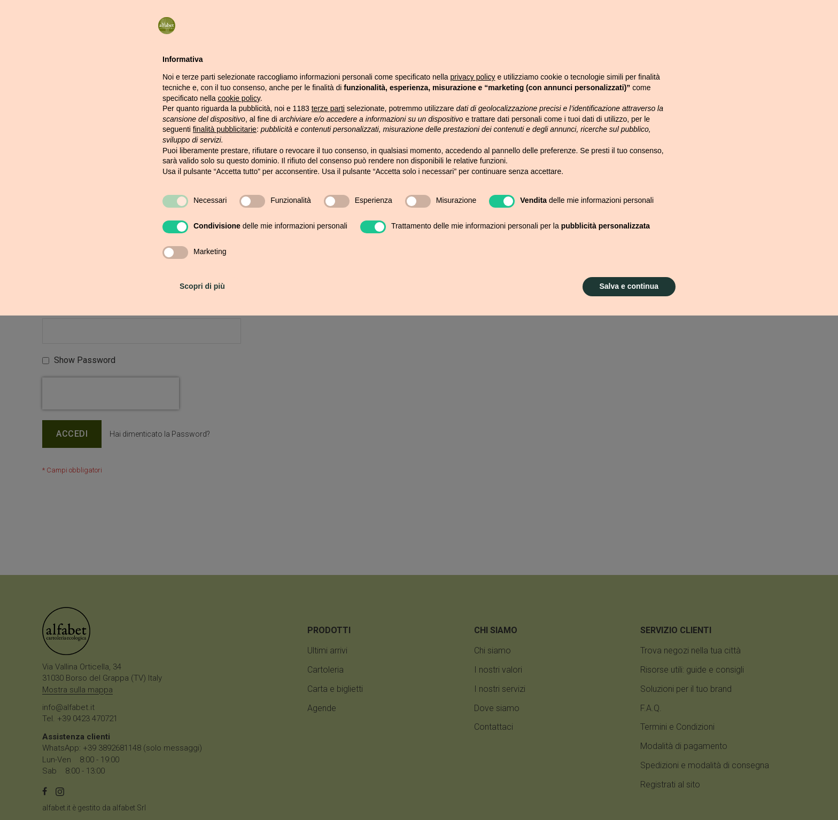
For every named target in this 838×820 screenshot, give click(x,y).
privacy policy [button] (473, 581)
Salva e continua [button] (629, 790)
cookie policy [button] (239, 602)
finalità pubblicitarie (225, 633)
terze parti (328, 613)
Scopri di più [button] (202, 790)
